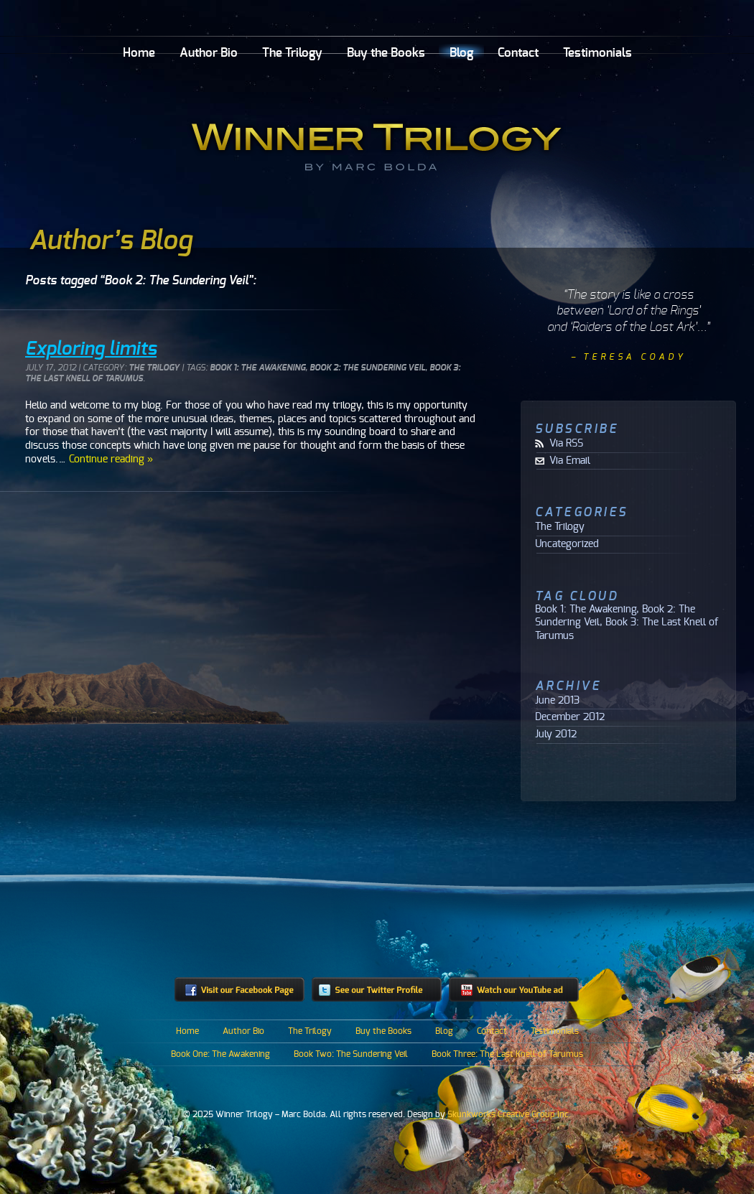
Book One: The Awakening (220, 1054)
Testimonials (597, 53)
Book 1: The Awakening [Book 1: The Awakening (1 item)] (585, 609)
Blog (461, 53)
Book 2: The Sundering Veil (367, 368)
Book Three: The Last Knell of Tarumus (507, 1054)
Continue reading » (111, 459)
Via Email (569, 461)
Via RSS (566, 444)
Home (139, 53)
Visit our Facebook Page (239, 989)
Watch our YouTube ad (514, 989)
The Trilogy (292, 53)
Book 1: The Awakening (257, 368)
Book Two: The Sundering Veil (351, 1054)
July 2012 (556, 734)
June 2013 (557, 701)
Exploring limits (91, 349)
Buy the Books (386, 53)
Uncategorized (567, 544)
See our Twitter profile (377, 989)
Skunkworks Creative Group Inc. (509, 1114)
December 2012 (570, 717)
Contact (518, 53)
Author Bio (209, 53)
